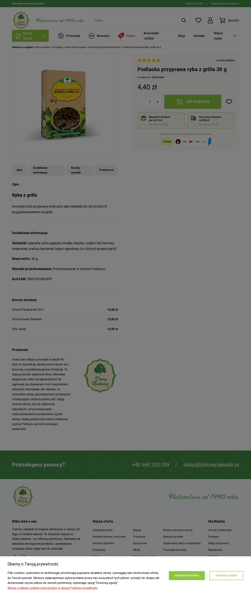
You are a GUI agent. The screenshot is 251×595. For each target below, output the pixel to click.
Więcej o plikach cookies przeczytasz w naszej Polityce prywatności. (53, 588)
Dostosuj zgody (226, 575)
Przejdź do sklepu (187, 575)
